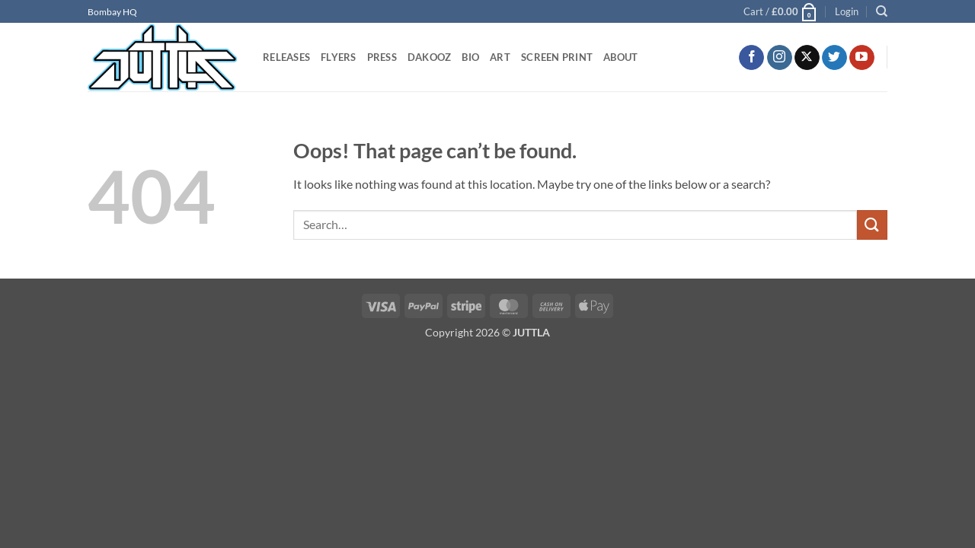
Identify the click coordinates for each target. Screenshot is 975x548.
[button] (780, 11)
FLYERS (338, 57)
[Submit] (872, 225)
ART (500, 57)
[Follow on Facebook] (751, 58)
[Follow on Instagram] (779, 58)
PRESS (382, 57)
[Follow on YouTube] (861, 58)
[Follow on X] (807, 58)
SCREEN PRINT (557, 57)
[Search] (881, 11)
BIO (470, 57)
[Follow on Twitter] (834, 58)
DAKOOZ (430, 57)
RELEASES (286, 57)
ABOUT (620, 57)
